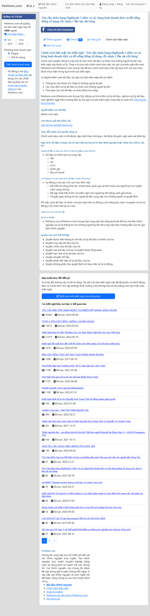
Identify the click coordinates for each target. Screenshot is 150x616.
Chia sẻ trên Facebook (57, 29)
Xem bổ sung (52, 45)
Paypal (14, 53)
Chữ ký (74, 39)
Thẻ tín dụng (18, 57)
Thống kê (94, 39)
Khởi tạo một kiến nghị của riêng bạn (78, 296)
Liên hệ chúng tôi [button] (135, 4)
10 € (21, 40)
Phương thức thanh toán (17, 50)
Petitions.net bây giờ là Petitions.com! (67, 595)
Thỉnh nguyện (52, 39)
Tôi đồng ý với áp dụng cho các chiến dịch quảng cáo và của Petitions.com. (20, 82)
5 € (9, 40)
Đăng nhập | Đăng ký (111, 5)
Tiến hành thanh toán (18, 64)
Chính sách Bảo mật (116, 39)
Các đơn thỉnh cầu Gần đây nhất (80, 5)
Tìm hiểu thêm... (14, 34)
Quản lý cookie (54, 591)
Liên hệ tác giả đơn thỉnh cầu (57, 125)
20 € (10, 43)
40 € (21, 43)
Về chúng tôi (53, 598)
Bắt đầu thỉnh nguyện (47, 5)
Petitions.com (12, 6)
